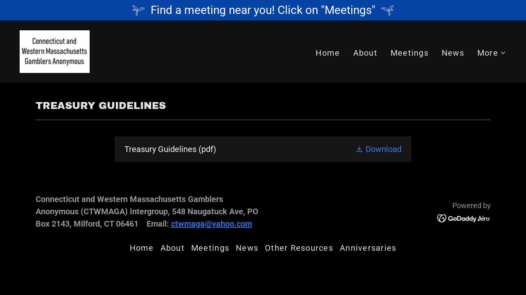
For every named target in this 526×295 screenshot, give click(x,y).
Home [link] (328, 53)
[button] (491, 53)
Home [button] (142, 248)
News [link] (453, 53)
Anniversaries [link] (368, 248)
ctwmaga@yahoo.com (211, 224)
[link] (55, 51)
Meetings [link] (410, 53)
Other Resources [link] (299, 248)
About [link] (365, 53)
